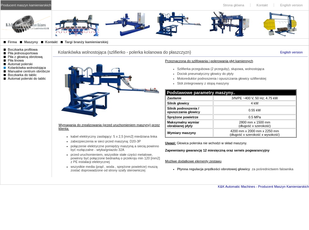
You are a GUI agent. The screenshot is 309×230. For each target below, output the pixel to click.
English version (291, 52)
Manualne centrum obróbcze (27, 71)
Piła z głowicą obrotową (23, 57)
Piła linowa (14, 60)
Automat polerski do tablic (25, 78)
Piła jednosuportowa (21, 53)
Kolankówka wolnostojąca (25, 67)
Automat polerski (18, 64)
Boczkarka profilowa (20, 49)
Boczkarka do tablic (20, 75)
